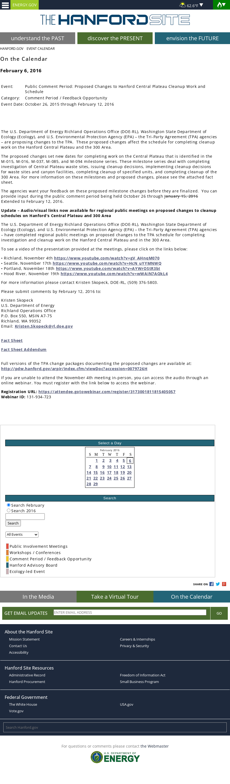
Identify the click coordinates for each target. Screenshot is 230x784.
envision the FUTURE (192, 38)
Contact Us (18, 645)
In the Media (38, 596)
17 (109, 472)
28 (88, 483)
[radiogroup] (8, 505)
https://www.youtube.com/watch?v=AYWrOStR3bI (108, 268)
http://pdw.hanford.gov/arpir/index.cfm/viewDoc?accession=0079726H (74, 368)
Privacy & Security (134, 645)
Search (13, 523)
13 (129, 466)
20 (129, 472)
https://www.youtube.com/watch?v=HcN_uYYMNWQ (107, 263)
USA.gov (126, 704)
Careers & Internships (137, 639)
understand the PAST (37, 38)
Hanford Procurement (27, 681)
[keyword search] (25, 516)
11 (116, 466)
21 (88, 478)
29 (95, 483)
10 (109, 466)
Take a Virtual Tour (115, 596)
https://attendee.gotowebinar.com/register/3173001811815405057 (106, 391)
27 (129, 478)
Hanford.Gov (11, 48)
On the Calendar (191, 596)
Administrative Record (27, 675)
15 (95, 472)
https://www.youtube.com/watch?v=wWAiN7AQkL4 (114, 273)
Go (219, 613)
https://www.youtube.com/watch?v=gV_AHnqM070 (106, 258)
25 (116, 478)
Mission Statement (24, 639)
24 (109, 478)
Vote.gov (16, 710)
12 (122, 466)
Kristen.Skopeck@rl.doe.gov (44, 326)
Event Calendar (41, 48)
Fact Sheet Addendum (24, 349)
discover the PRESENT (115, 38)
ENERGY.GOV (25, 4)
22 (95, 478)
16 (102, 472)
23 (102, 478)
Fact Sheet (12, 340)
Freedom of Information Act (143, 675)
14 (88, 472)
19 (122, 472)
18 (116, 472)
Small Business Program (139, 681)
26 (122, 478)
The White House (23, 704)
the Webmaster (155, 746)
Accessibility (19, 652)
